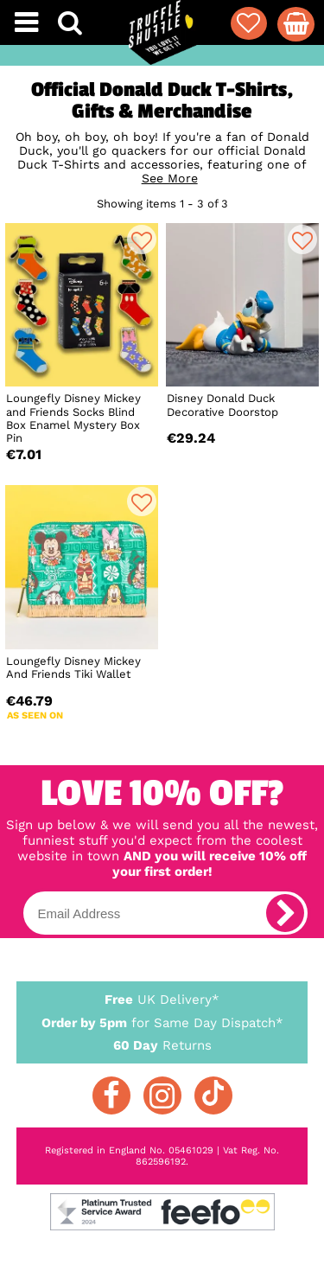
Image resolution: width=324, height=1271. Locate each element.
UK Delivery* (162, 998)
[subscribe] (285, 913)
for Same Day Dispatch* (162, 1020)
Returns (162, 1044)
